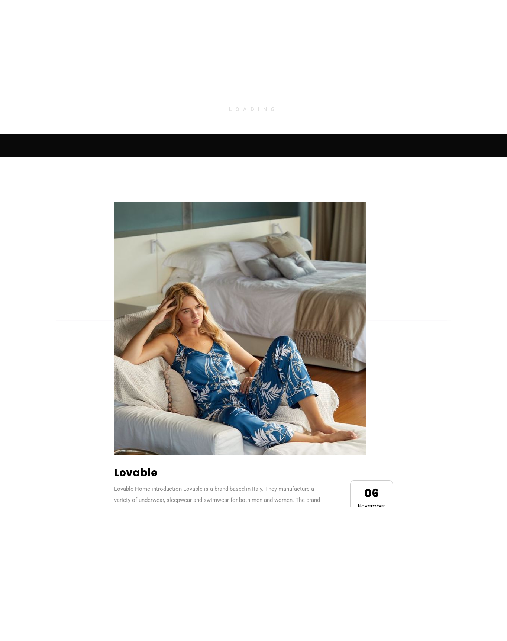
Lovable (136, 473)
